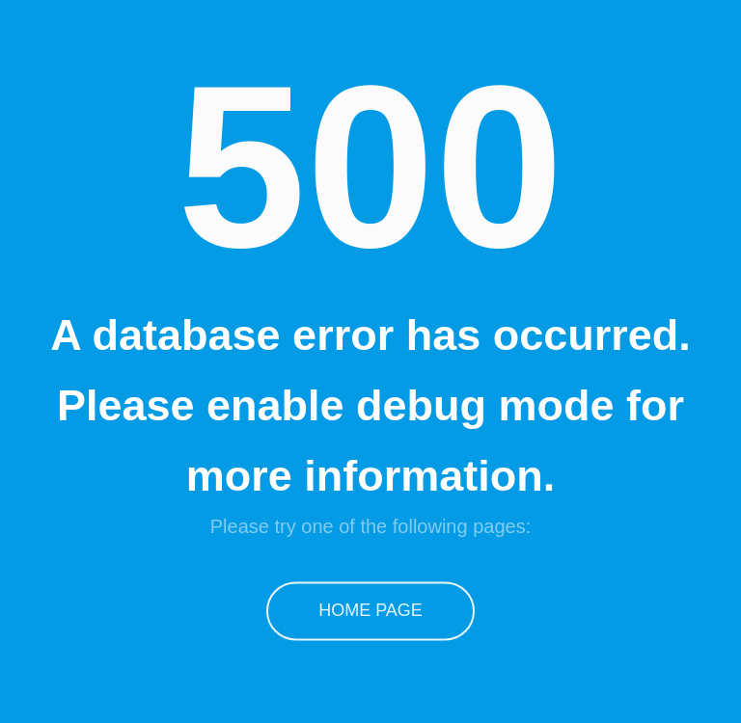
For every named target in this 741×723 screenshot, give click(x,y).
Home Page (370, 610)
